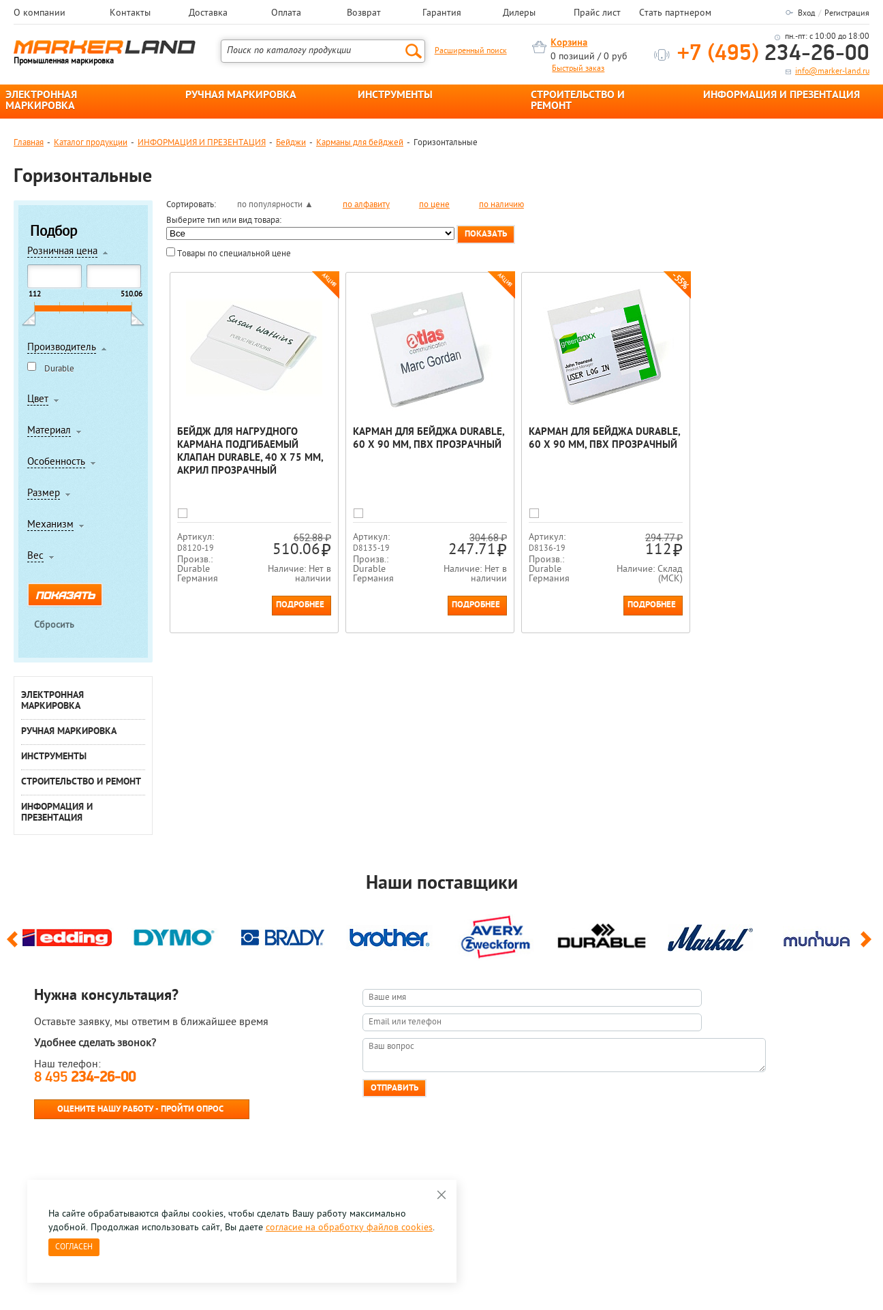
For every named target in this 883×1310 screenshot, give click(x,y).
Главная (29, 143)
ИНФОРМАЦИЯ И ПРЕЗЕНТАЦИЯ (781, 95)
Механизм (50, 525)
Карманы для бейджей (359, 143)
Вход (806, 14)
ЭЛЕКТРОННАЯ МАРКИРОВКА (41, 101)
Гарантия (441, 13)
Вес (35, 556)
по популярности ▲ (275, 204)
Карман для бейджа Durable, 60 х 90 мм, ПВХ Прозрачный (428, 439)
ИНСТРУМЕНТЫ (395, 95)
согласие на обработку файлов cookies (349, 1227)
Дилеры (519, 13)
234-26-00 (773, 54)
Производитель (61, 348)
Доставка (208, 13)
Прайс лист (597, 13)
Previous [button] (14, 945)
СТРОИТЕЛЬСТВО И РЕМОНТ (578, 101)
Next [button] (868, 945)
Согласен (74, 1247)
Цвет (37, 400)
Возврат (364, 13)
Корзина (569, 43)
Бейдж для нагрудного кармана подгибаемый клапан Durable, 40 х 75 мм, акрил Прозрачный (250, 452)
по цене (434, 204)
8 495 (85, 1078)
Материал (49, 431)
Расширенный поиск (471, 51)
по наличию (501, 204)
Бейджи (291, 143)
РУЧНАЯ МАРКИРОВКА (240, 95)
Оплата (286, 13)
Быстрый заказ (578, 69)
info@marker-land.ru (832, 71)
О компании (39, 13)
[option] (67, 934)
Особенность (56, 462)
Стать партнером (675, 13)
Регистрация (846, 14)
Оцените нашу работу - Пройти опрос (140, 1109)
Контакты (130, 13)
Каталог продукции (90, 143)
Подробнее (300, 605)
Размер (43, 494)
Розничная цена (62, 252)
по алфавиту (366, 204)
